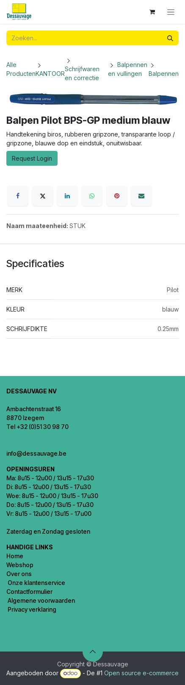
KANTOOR (50, 73)
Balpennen (164, 73)
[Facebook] (18, 196)
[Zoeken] (170, 38)
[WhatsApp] (92, 196)
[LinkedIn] (67, 196)
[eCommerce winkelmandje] (152, 11)
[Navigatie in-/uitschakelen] (171, 12)
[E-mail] (141, 196)
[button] (93, 651)
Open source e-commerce (141, 673)
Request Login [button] (32, 158)
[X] (43, 196)
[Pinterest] (117, 196)
